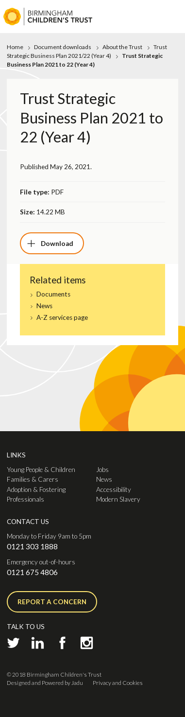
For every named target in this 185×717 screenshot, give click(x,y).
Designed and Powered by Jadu (45, 682)
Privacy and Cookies (118, 682)
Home (15, 47)
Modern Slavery (118, 499)
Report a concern (51, 602)
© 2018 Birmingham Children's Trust (54, 674)
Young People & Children (41, 469)
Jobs (102, 469)
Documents (53, 294)
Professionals (25, 499)
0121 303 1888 (32, 546)
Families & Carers (32, 479)
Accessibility (113, 489)
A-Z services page (62, 317)
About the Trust (122, 47)
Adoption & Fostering (36, 489)
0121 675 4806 (32, 572)
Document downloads (62, 47)
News (44, 306)
